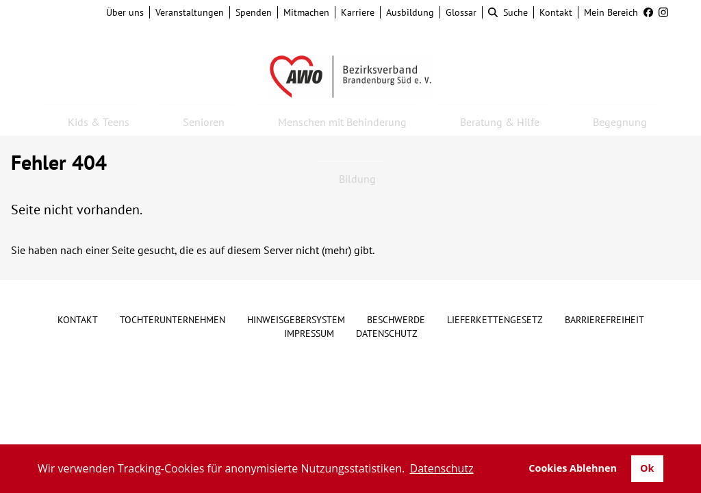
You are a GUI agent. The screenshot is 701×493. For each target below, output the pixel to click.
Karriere (357, 12)
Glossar (461, 12)
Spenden (253, 12)
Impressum (309, 333)
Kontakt (555, 12)
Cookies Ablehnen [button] (572, 468)
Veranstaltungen (189, 12)
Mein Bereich (611, 12)
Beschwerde (396, 320)
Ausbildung (410, 12)
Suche (508, 12)
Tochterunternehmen (172, 320)
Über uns (125, 12)
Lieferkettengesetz (495, 320)
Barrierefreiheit (604, 320)
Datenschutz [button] (442, 468)
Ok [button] (647, 468)
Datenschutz (387, 333)
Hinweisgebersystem (296, 320)
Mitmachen (306, 12)
